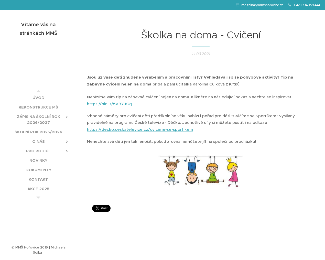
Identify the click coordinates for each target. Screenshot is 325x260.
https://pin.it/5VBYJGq (109, 103)
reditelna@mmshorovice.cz (262, 5)
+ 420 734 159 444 (307, 5)
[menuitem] (38, 98)
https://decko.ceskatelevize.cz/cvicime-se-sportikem (140, 129)
